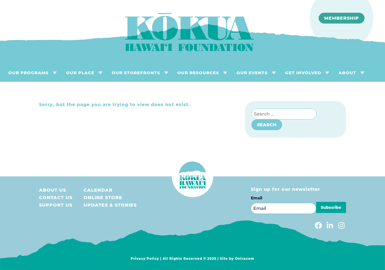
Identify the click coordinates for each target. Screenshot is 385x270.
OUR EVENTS (252, 72)
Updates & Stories (110, 205)
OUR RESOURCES (198, 72)
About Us (52, 190)
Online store (103, 197)
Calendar (98, 190)
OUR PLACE (80, 72)
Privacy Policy (145, 258)
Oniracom (244, 258)
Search (267, 124)
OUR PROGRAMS (28, 72)
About (347, 72)
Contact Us (55, 197)
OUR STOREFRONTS (136, 72)
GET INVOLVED (303, 72)
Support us (55, 205)
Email (256, 198)
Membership (341, 18)
